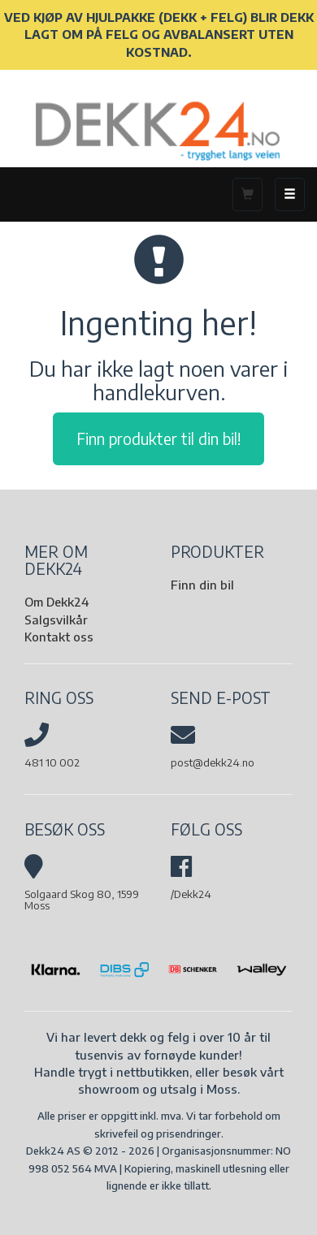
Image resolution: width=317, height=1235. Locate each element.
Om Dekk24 (56, 601)
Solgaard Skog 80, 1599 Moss (81, 899)
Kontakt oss (58, 636)
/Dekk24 (191, 893)
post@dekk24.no (212, 762)
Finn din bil (202, 584)
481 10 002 (52, 762)
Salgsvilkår (56, 619)
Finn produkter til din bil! (158, 438)
